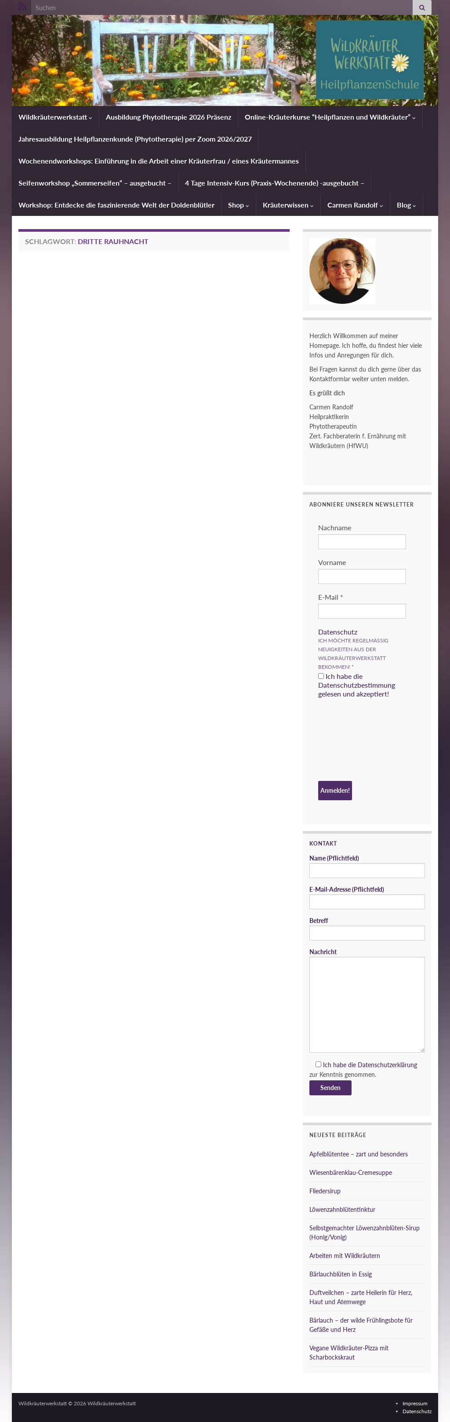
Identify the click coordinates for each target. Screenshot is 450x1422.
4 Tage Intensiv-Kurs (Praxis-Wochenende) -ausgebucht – (274, 183)
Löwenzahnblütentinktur (342, 1209)
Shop (238, 205)
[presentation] (354, 741)
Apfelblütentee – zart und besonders (358, 1154)
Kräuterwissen (288, 205)
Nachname (334, 527)
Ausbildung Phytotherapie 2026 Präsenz (168, 117)
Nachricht (367, 1000)
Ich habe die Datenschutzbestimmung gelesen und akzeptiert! (356, 685)
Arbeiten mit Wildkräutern (344, 1255)
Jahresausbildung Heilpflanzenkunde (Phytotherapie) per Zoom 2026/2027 (135, 139)
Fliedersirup (325, 1191)
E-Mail (330, 597)
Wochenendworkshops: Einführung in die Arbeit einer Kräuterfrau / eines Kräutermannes (158, 161)
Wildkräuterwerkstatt (55, 117)
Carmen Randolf (355, 205)
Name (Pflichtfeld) (367, 866)
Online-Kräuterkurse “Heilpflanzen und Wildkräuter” (330, 117)
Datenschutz (337, 631)
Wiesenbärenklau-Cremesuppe (350, 1172)
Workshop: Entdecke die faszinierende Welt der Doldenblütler (116, 205)
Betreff (367, 929)
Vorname (332, 562)
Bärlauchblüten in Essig (340, 1274)
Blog (406, 205)
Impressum (415, 1403)
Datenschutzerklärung (387, 1064)
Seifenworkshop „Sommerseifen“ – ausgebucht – (94, 183)
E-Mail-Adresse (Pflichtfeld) (367, 897)
